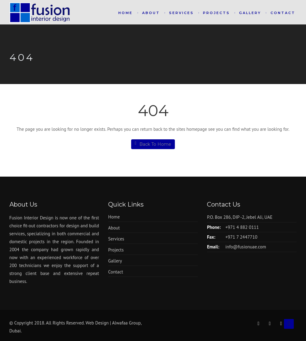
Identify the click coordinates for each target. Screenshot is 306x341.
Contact (283, 13)
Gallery (250, 13)
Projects (216, 13)
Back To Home (153, 144)
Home (125, 13)
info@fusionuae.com (245, 247)
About (151, 13)
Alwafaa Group (126, 323)
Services (181, 13)
